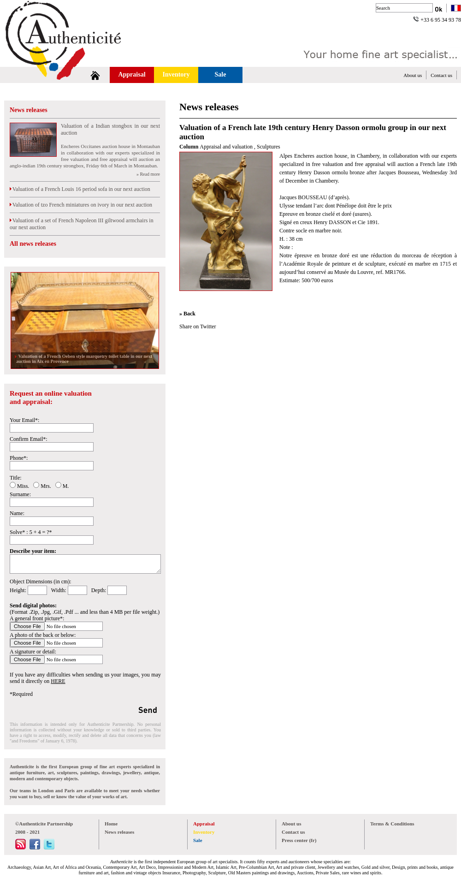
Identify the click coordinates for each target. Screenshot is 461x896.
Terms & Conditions (392, 823)
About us (412, 75)
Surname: (20, 494)
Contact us (441, 75)
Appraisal (131, 74)
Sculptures (268, 146)
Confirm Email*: (28, 439)
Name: (17, 513)
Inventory (175, 74)
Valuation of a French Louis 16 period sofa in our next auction (80, 189)
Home (111, 823)
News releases (28, 110)
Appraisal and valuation (227, 146)
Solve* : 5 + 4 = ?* (31, 532)
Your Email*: (24, 420)
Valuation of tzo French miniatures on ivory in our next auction (81, 205)
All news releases (33, 243)
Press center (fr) (299, 840)
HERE (58, 681)
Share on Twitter (197, 326)
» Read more (148, 174)
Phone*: (19, 458)
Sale (220, 74)
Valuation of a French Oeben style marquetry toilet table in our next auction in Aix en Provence (84, 359)
